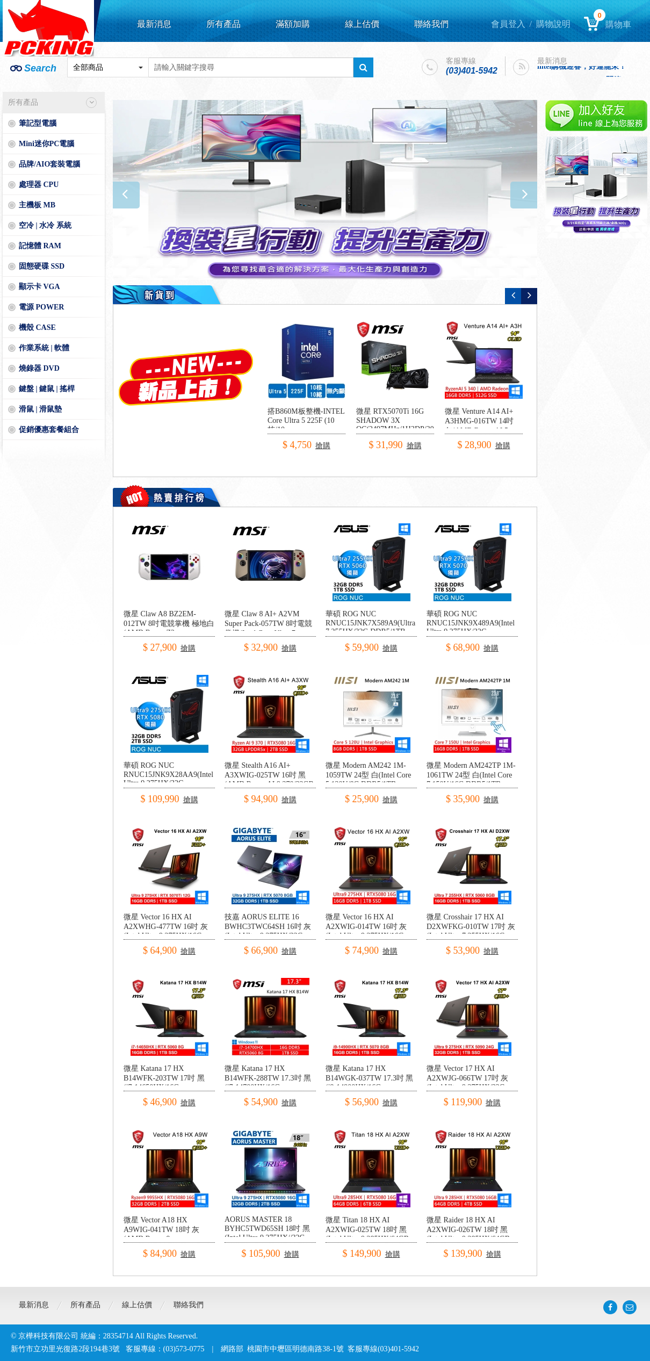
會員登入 (508, 23)
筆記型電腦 (37, 123)
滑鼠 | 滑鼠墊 (40, 409)
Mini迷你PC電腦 (46, 144)
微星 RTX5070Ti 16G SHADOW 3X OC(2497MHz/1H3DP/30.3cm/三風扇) (403, 424)
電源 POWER (41, 307)
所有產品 (223, 23)
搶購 (322, 446)
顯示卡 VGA (39, 287)
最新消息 (154, 23)
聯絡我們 (431, 23)
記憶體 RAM (40, 246)
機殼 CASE (37, 327)
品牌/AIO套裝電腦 (49, 164)
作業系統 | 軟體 (44, 348)
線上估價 (362, 23)
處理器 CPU (39, 185)
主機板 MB (37, 205)
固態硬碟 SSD (41, 266)
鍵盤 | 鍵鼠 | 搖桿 (47, 389)
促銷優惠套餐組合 (49, 430)
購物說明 (553, 23)
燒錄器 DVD (39, 368)
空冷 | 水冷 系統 (45, 225)
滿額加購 (293, 23)
